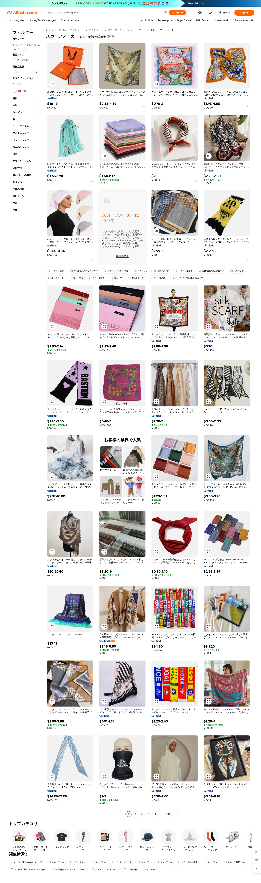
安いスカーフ (136, 278)
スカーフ (116, 278)
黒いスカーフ (55, 278)
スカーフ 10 (99, 862)
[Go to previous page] (122, 814)
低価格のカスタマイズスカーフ (70, 869)
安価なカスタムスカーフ (211, 271)
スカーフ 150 (164, 862)
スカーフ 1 (144, 862)
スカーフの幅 (157, 278)
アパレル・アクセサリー (71, 30)
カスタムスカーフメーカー (84, 271)
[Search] (177, 12)
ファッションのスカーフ (104, 869)
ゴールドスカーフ (121, 862)
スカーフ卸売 (96, 278)
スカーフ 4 (76, 278)
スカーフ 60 (211, 862)
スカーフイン (161, 271)
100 (168, 814)
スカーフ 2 (140, 271)
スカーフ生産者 (183, 271)
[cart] (210, 13)
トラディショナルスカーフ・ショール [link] (154, 30)
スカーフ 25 (237, 271)
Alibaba (49, 30)
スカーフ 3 (151, 869)
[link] (256, 851)
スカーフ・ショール (118, 30)
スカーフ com (56, 271)
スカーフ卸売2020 (234, 862)
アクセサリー (96, 30)
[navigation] (25, 422)
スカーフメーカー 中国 (116, 271)
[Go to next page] (175, 814)
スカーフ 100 (56, 862)
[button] (165, 13)
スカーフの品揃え (187, 862)
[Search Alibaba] (104, 12)
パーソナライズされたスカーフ (187, 278)
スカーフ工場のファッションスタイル (29, 869)
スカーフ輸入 (131, 869)
